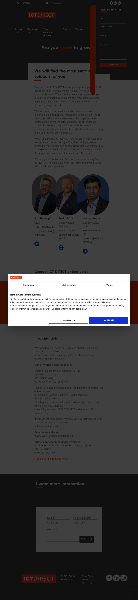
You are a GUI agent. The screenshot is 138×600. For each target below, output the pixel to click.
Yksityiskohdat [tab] (69, 285)
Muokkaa (69, 320)
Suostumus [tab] (28, 285)
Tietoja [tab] (110, 285)
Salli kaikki (108, 320)
